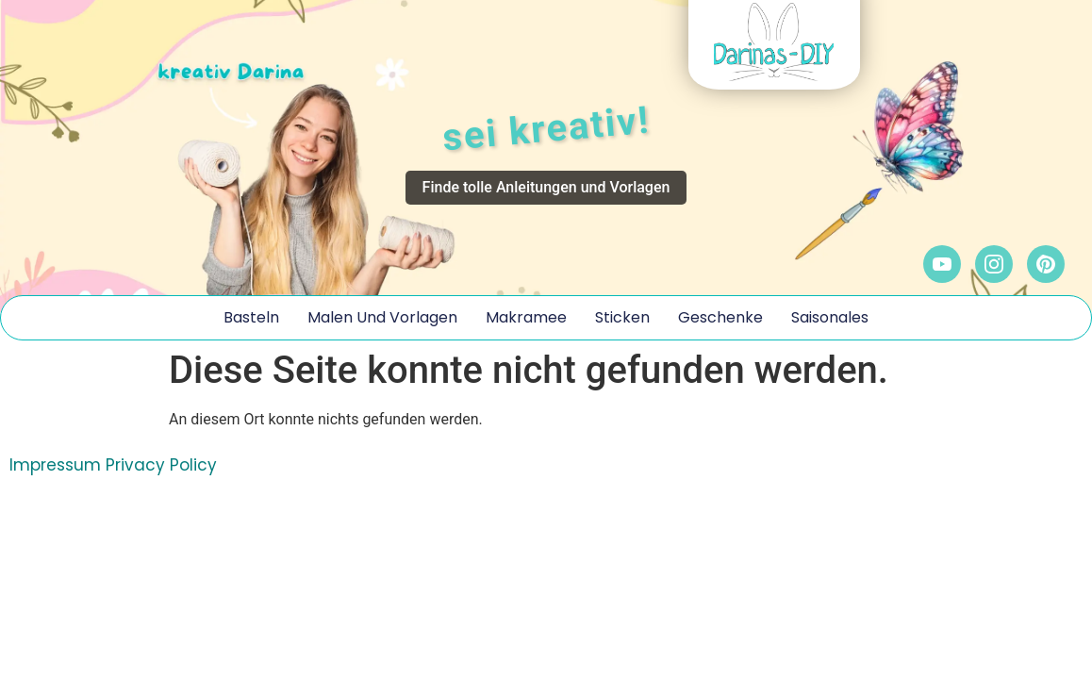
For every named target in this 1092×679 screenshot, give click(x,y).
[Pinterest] (1046, 264)
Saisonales (830, 317)
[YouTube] (942, 264)
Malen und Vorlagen (382, 317)
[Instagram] (994, 264)
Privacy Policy (161, 465)
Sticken (622, 317)
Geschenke (720, 317)
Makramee (526, 317)
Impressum (55, 465)
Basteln (251, 317)
